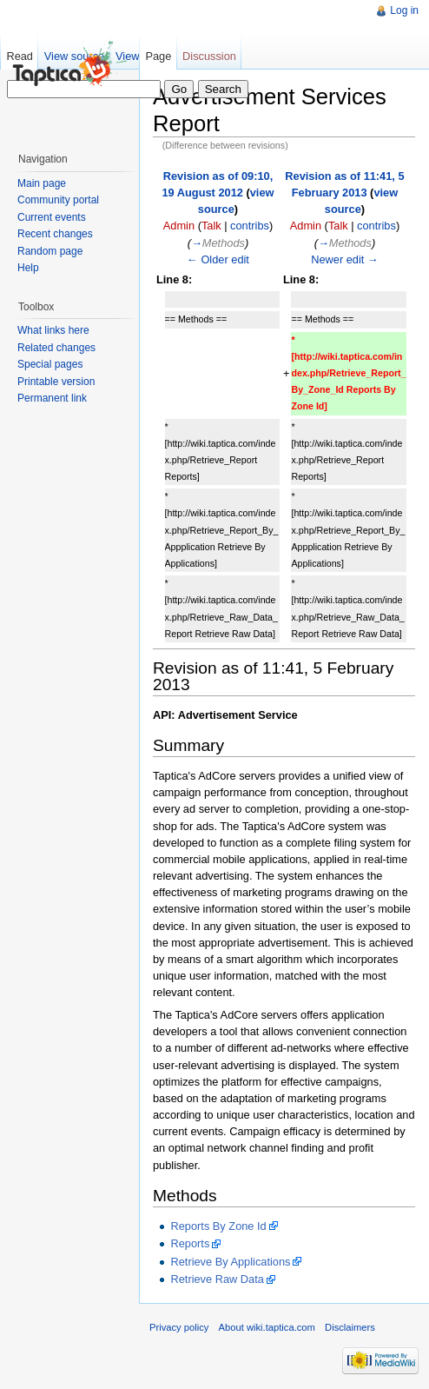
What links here (53, 330)
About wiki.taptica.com (267, 1327)
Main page (41, 183)
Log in (404, 10)
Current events (51, 217)
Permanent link (52, 398)
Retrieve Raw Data (216, 1279)
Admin (179, 225)
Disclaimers (350, 1327)
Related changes (56, 348)
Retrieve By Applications (230, 1261)
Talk (211, 225)
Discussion (209, 56)
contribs (249, 225)
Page (158, 56)
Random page (49, 251)
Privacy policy (178, 1327)
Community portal (58, 200)
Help (28, 268)
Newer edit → (345, 259)
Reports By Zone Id (218, 1226)
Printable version (56, 381)
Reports (189, 1243)
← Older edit (218, 259)
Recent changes (55, 234)
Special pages (49, 364)
